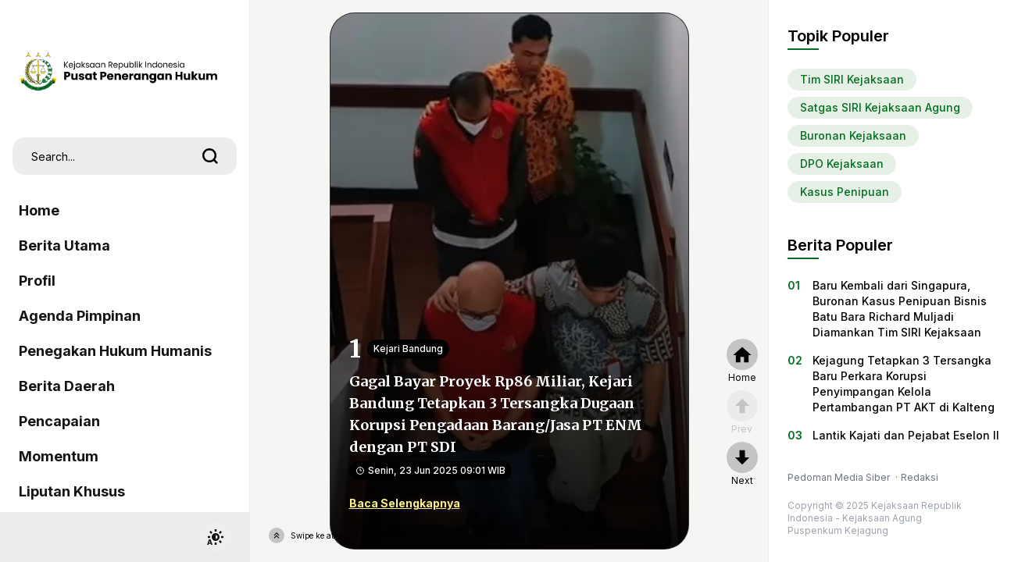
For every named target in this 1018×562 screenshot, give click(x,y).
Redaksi (919, 477)
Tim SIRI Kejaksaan (852, 79)
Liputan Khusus (72, 491)
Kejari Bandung (408, 348)
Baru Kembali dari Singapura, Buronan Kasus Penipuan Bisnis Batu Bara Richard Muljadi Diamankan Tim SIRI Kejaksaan (900, 309)
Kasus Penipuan (844, 191)
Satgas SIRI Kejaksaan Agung (880, 107)
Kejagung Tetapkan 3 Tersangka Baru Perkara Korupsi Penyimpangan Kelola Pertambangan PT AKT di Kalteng (904, 384)
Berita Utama (64, 245)
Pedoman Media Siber (840, 477)
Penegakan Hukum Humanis (115, 351)
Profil (37, 280)
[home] (742, 361)
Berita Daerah (67, 386)
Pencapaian (59, 421)
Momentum (58, 456)
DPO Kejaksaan (842, 163)
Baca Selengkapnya (404, 503)
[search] (210, 156)
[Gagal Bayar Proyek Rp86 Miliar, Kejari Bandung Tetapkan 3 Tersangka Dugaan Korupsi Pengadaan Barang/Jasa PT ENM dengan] (509, 279)
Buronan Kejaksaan (853, 135)
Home (39, 210)
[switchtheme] (214, 537)
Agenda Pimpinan (80, 316)
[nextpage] (742, 464)
